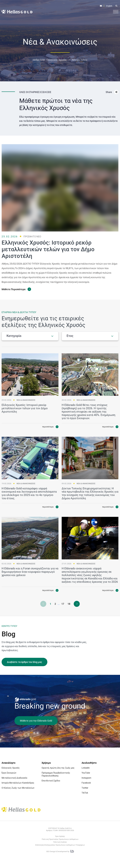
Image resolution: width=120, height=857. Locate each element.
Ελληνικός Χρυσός (11, 768)
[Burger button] (115, 11)
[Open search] (116, 6)
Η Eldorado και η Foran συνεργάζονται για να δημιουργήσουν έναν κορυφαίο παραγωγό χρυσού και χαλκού (30, 574)
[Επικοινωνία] (101, 6)
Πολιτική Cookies (60, 842)
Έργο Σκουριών (9, 773)
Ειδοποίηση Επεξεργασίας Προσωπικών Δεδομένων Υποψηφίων (60, 845)
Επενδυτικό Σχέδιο (51, 780)
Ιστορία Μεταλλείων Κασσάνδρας (18, 783)
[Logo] (17, 11)
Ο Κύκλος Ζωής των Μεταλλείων (18, 788)
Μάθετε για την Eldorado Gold (36, 720)
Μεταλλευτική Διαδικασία (14, 778)
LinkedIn (86, 768)
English (109, 6)
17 (62, 603)
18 (69, 603)
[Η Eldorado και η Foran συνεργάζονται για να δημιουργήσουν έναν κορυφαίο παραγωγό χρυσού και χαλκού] (30, 540)
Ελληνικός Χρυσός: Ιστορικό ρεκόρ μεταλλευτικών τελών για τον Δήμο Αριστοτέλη (25, 410)
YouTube (86, 773)
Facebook (86, 783)
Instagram (86, 778)
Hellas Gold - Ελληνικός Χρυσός (50, 59)
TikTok (85, 793)
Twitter (85, 788)
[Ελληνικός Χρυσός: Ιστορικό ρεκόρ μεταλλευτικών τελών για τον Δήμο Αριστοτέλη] (30, 376)
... (59, 603)
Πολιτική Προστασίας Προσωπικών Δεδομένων (60, 839)
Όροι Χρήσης (60, 836)
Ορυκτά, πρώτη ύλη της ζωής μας (58, 768)
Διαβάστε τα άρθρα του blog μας (24, 662)
